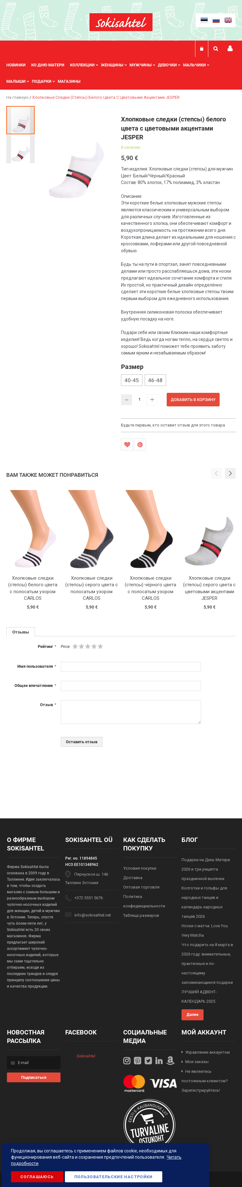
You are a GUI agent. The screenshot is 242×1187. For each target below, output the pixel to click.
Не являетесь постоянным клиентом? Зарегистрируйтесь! (205, 1081)
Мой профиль (230, 48)
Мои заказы (197, 1061)
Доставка (132, 877)
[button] (20, 148)
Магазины (69, 81)
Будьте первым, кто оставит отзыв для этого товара (173, 425)
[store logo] (121, 22)
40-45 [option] (131, 380)
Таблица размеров (141, 915)
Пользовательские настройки (113, 1176)
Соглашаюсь (37, 1176)
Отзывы (20, 632)
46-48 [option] (155, 380)
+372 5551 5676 (88, 897)
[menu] (121, 73)
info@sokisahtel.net (92, 915)
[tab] (20, 631)
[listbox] (178, 380)
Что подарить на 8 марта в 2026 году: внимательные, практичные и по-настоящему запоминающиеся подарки (207, 963)
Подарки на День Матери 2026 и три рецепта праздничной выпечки (206, 869)
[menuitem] (18, 65)
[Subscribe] (33, 1077)
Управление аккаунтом (207, 1052)
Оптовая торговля (141, 887)
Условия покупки (139, 868)
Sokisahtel (86, 1056)
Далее (193, 1014)
